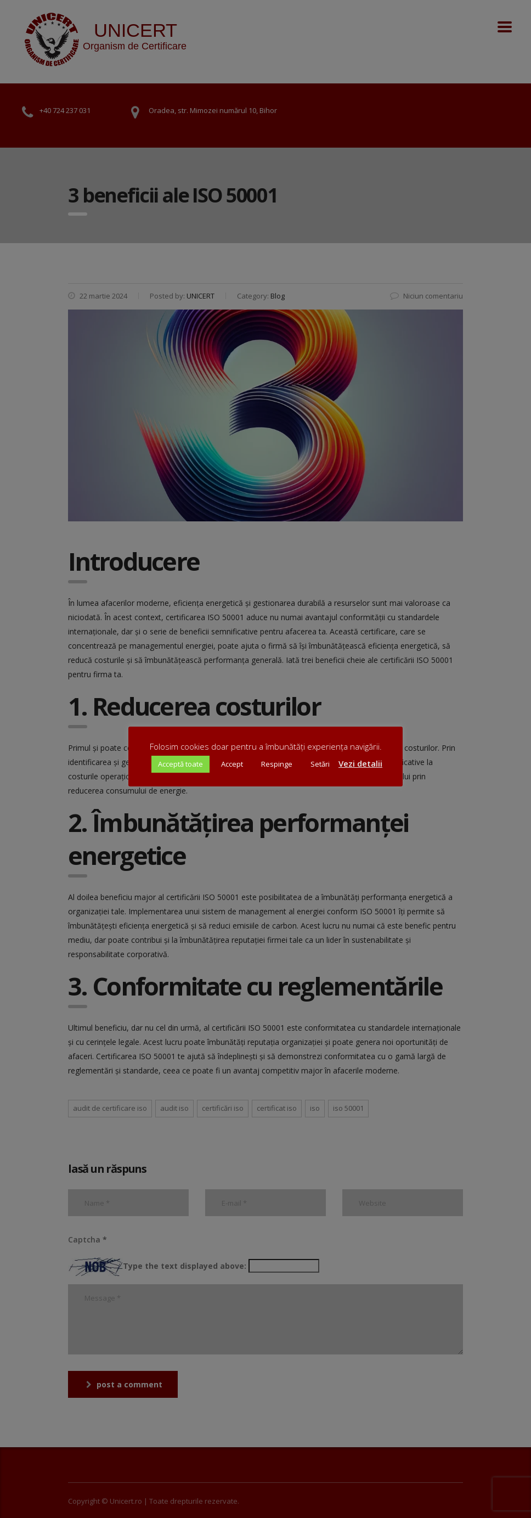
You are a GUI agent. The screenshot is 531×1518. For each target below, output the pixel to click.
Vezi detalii (360, 763)
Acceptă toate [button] (180, 764)
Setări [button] (320, 764)
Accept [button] (232, 764)
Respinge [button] (276, 764)
